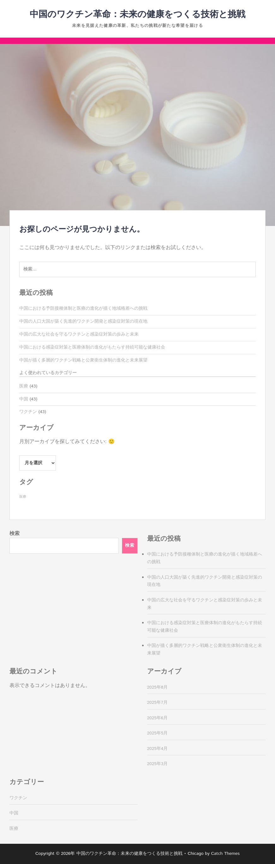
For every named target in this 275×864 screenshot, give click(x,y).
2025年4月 (157, 748)
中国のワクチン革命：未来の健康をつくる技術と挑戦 (137, 14)
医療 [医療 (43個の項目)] (22, 496)
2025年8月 (157, 687)
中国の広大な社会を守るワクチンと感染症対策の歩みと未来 (79, 334)
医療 (23, 386)
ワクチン (28, 412)
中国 (23, 399)
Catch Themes (225, 853)
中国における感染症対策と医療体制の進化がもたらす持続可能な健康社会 (92, 347)
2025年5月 (157, 733)
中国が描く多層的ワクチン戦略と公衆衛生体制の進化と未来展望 (83, 360)
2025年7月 (157, 702)
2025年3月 (157, 764)
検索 (14, 533)
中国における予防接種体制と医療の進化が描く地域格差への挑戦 (83, 308)
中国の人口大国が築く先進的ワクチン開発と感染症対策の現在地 (83, 321)
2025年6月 (157, 718)
